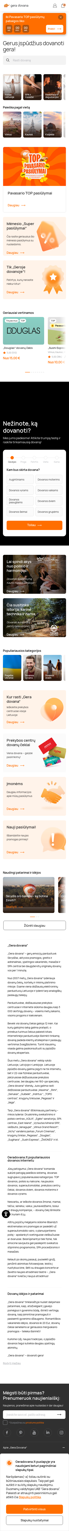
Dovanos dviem (46, 501)
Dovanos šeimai (18, 511)
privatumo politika (35, 1422)
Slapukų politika (30, 1497)
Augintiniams (16, 479)
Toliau (34, 525)
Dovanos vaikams (48, 490)
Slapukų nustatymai (35, 1520)
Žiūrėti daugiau (34, 926)
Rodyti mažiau (12, 1363)
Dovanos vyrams (18, 490)
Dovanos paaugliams (15, 501)
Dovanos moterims (49, 479)
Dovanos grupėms (48, 511)
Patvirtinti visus (34, 1509)
